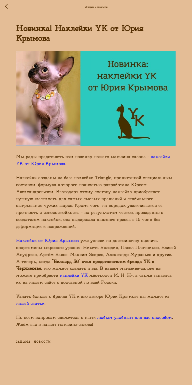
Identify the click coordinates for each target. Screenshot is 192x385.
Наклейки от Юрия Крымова (47, 240)
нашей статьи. (31, 303)
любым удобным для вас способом (134, 317)
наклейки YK (74, 275)
